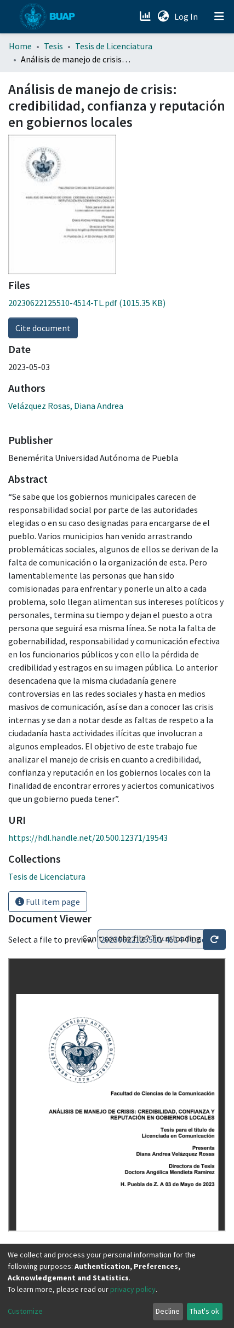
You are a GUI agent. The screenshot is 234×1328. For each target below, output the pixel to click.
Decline (168, 1311)
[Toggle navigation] (219, 16)
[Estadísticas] (146, 16)
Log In (187, 16)
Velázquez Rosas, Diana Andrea (65, 405)
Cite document (43, 327)
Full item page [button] (47, 901)
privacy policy (133, 1289)
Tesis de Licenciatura (113, 46)
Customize (25, 1311)
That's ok (204, 1311)
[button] (163, 16)
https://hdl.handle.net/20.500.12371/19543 (88, 837)
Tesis (53, 46)
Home (20, 46)
